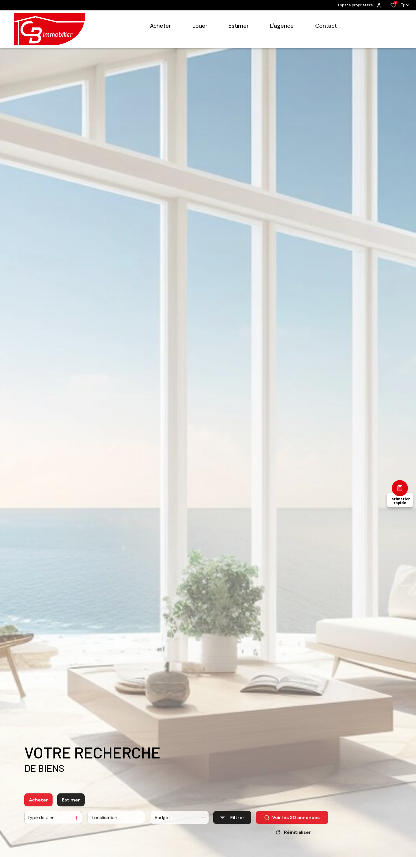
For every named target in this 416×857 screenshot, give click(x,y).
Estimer (71, 812)
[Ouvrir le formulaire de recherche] (232, 829)
